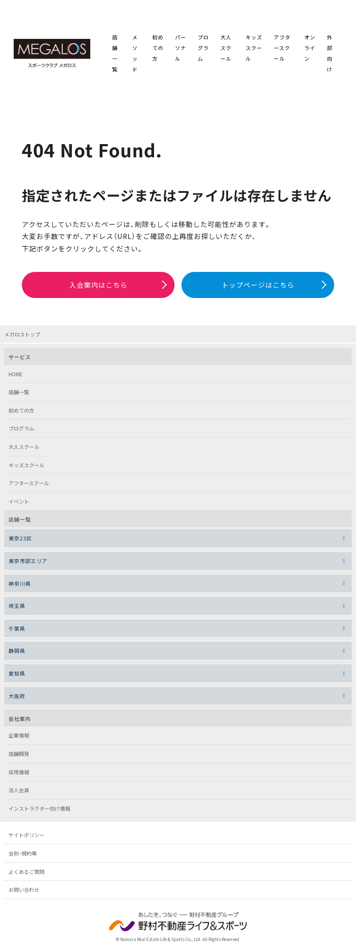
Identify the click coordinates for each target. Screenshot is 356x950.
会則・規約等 (23, 855)
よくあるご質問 (26, 874)
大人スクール (225, 49)
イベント (19, 503)
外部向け (329, 54)
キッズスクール (254, 49)
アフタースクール (282, 49)
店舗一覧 (115, 54)
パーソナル (180, 49)
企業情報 (19, 738)
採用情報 (19, 774)
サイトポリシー (26, 837)
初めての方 (157, 49)
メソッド (135, 54)
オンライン (309, 49)
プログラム (203, 49)
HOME (16, 376)
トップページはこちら (258, 287)
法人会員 (19, 793)
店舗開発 (19, 756)
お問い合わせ (24, 892)
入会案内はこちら (98, 287)
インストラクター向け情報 (39, 810)
